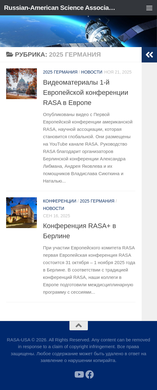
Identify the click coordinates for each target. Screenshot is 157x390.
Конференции (59, 201)
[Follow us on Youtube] (78, 374)
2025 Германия (60, 72)
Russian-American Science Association (60, 7)
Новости (91, 72)
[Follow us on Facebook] (89, 374)
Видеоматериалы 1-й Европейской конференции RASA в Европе (85, 92)
